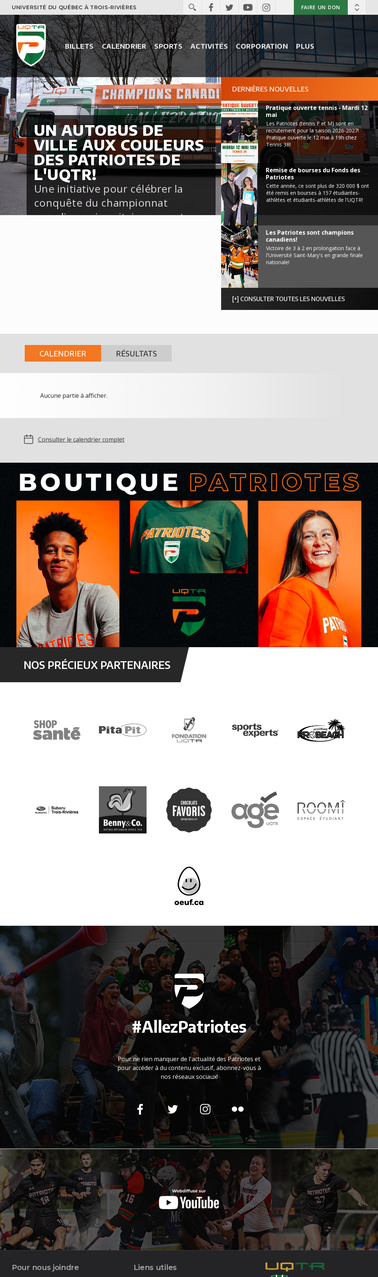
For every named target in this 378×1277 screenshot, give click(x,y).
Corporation (262, 46)
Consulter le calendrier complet (81, 439)
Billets (79, 46)
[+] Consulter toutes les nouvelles (288, 299)
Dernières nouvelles (270, 88)
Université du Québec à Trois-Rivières (74, 7)
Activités (209, 46)
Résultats (136, 353)
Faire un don (320, 7)
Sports (168, 46)
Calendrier (124, 46)
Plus (305, 46)
